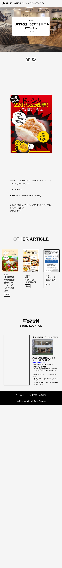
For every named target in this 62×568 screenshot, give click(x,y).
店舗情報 (55, 10)
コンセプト (30, 10)
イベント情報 (43, 10)
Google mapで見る (39, 362)
